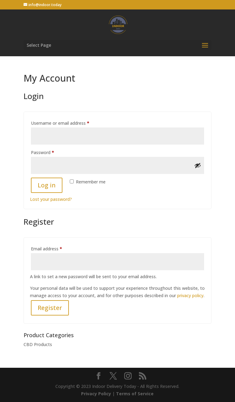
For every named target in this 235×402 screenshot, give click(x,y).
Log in (47, 185)
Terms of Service (135, 393)
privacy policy (190, 295)
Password (51, 151)
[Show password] (197, 165)
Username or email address (68, 122)
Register (50, 308)
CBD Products (38, 344)
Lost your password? (51, 199)
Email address (55, 248)
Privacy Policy (96, 393)
